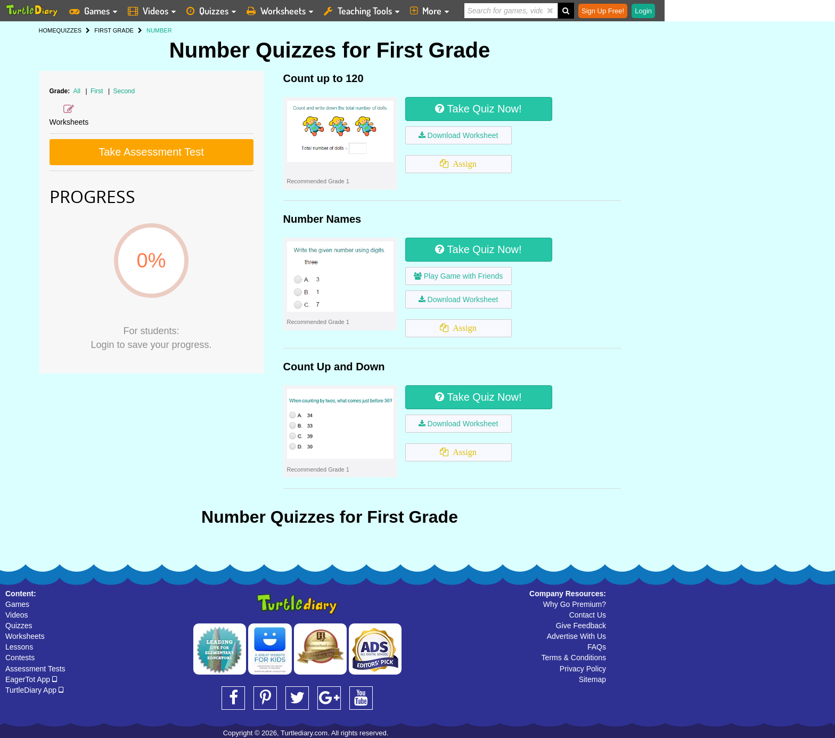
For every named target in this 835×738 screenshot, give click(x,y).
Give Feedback (581, 625)
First (98, 91)
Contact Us (587, 615)
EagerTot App (31, 679)
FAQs (596, 647)
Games (17, 604)
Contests (20, 657)
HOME (47, 30)
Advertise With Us (576, 636)
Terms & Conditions (574, 657)
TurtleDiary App (34, 690)
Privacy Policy (583, 668)
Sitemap (592, 679)
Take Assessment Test (151, 152)
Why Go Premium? (574, 604)
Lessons (19, 647)
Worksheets (25, 636)
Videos (16, 615)
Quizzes (18, 625)
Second (124, 91)
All (76, 91)
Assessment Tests (35, 668)
